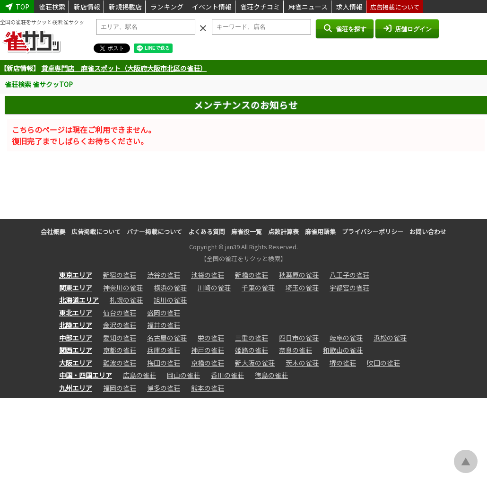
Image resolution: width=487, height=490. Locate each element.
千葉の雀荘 (258, 287)
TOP (17, 6)
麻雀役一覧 (246, 231)
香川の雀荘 (227, 375)
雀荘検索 (52, 6)
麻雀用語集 (320, 231)
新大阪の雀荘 (255, 363)
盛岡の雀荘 (163, 312)
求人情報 (349, 6)
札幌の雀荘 (126, 300)
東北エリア (75, 312)
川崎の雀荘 (214, 287)
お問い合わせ (427, 231)
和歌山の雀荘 (343, 350)
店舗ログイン (407, 28)
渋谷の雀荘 (163, 275)
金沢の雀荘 (119, 325)
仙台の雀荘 (119, 312)
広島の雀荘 (139, 375)
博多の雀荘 (163, 388)
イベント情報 (212, 6)
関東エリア (75, 287)
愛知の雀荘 (119, 337)
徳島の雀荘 (271, 375)
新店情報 (87, 6)
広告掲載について (394, 6)
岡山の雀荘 (183, 375)
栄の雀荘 (211, 337)
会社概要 (53, 231)
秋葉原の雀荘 (299, 275)
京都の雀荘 (119, 350)
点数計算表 (283, 231)
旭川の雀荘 (170, 300)
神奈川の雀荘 (123, 287)
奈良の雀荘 (295, 350)
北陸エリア (75, 325)
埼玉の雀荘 (302, 287)
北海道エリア (79, 300)
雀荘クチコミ (260, 6)
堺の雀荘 (343, 363)
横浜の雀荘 (170, 287)
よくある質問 (206, 231)
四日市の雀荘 (299, 337)
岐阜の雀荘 (346, 337)
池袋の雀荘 (207, 275)
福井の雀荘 (163, 325)
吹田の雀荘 (383, 363)
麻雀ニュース (308, 6)
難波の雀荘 (119, 363)
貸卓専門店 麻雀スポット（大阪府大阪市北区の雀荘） (124, 68)
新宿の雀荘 (119, 275)
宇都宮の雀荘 (349, 287)
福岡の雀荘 (119, 388)
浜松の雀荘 (390, 337)
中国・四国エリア (85, 375)
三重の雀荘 (251, 337)
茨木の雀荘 (302, 363)
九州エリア (75, 388)
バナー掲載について (154, 231)
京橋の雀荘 (207, 363)
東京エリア (75, 275)
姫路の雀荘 (251, 350)
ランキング (166, 6)
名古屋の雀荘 (167, 337)
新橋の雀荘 (251, 275)
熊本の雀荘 (207, 388)
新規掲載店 (125, 6)
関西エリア (75, 350)
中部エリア (75, 337)
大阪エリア (75, 363)
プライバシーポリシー (372, 231)
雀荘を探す (344, 28)
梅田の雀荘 (163, 363)
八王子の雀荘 (349, 275)
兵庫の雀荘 (163, 350)
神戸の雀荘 (207, 350)
